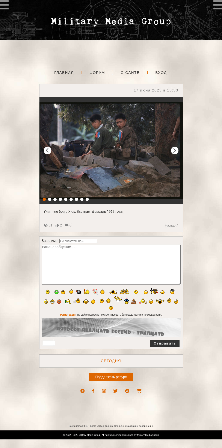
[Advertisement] (111, 53)
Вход (161, 73)
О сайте (130, 73)
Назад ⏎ (171, 225)
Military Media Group (148, 443)
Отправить (165, 352)
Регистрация (68, 323)
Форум (97, 73)
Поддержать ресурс (111, 385)
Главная (64, 73)
